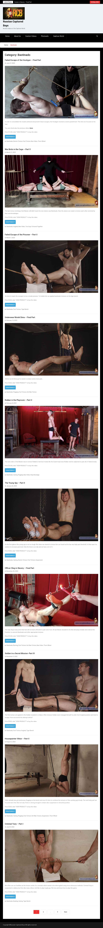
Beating (15, 901)
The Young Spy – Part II (15, 483)
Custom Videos (30, 36)
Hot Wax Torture (32, 392)
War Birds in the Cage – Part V (18, 149)
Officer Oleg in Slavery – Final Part (19, 568)
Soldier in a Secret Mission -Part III (20, 653)
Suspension (39, 560)
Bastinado (10, 141)
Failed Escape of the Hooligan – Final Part (23, 60)
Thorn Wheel (41, 141)
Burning (15, 645)
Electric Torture (17, 141)
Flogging (15, 392)
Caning (15, 475)
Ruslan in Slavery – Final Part (23, 2)
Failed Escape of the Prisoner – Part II (21, 234)
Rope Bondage (35, 475)
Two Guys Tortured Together (34, 226)
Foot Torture (26, 141)
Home (7, 36)
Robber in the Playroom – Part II (18, 400)
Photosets (45, 36)
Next (65, 912)
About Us (17, 36)
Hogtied (15, 226)
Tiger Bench (24, 309)
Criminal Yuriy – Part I (14, 824)
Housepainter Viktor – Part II (17, 739)
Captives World (58, 36)
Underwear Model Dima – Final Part (20, 317)
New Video (34, 141)
